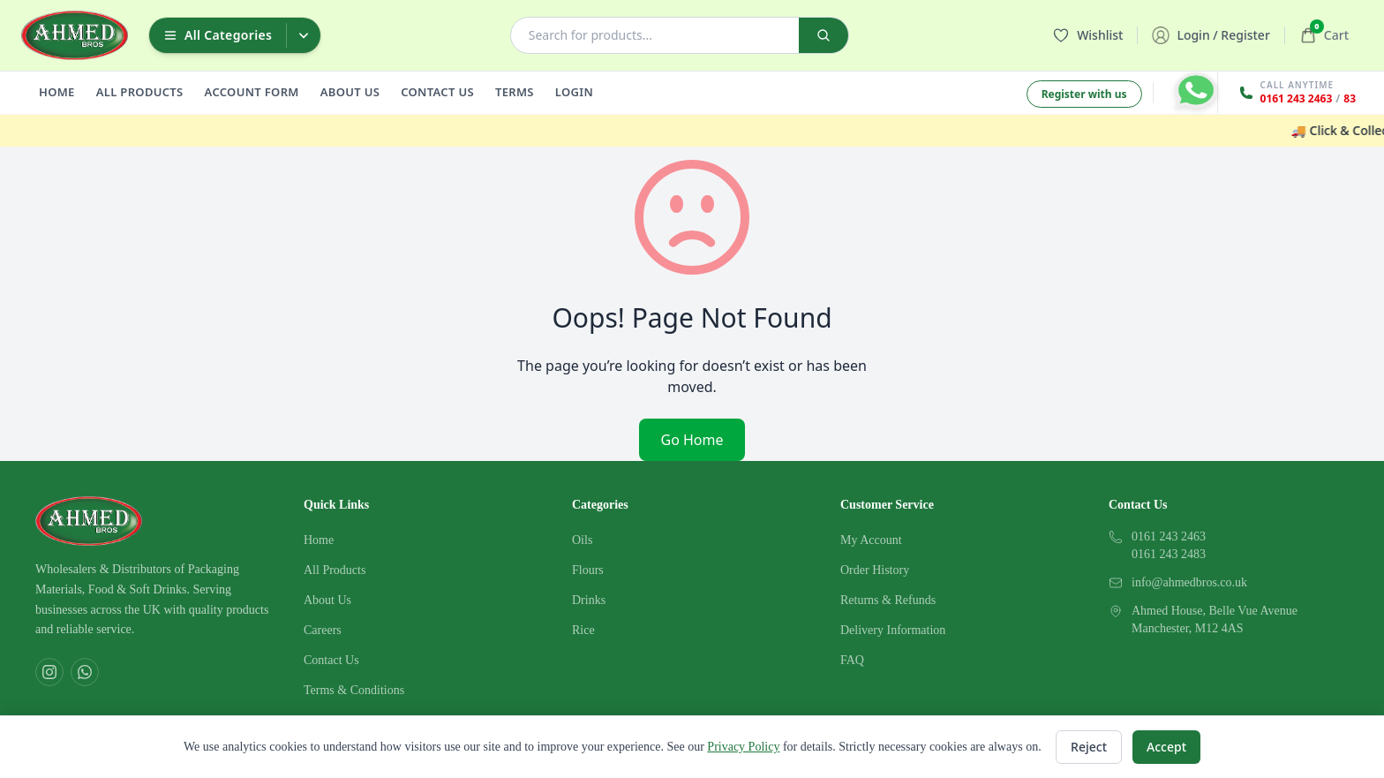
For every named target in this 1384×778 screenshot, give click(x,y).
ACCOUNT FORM (252, 92)
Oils (582, 540)
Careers (323, 630)
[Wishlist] (1088, 35)
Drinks (589, 600)
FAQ (852, 660)
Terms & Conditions (354, 690)
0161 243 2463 (1296, 98)
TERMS (514, 92)
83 (1349, 98)
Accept (1166, 746)
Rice (583, 630)
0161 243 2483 (1169, 554)
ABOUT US (350, 92)
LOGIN (574, 92)
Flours (588, 570)
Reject (1089, 746)
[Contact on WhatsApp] (1196, 90)
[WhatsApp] (85, 672)
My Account (871, 540)
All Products (334, 570)
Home (319, 540)
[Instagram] (49, 672)
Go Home (691, 439)
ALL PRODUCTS (140, 92)
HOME (57, 92)
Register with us (1084, 94)
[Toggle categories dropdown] (303, 35)
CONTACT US (437, 92)
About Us (327, 600)
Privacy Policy (743, 746)
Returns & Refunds (888, 600)
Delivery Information (892, 630)
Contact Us (331, 660)
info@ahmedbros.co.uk (1189, 582)
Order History (874, 570)
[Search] (823, 35)
